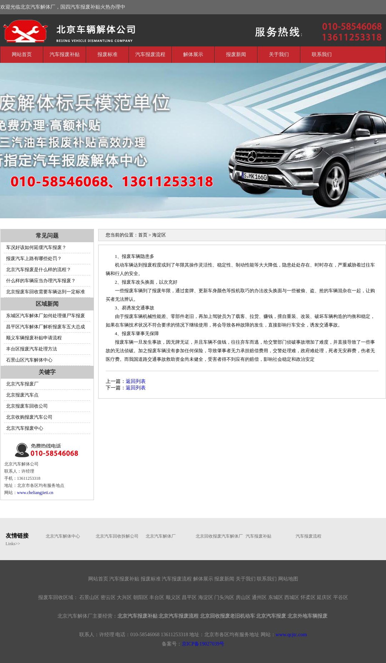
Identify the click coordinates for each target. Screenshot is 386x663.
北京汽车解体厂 (53, 29)
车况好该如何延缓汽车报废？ (36, 247)
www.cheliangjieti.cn (35, 492)
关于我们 (279, 54)
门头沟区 (224, 597)
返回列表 (136, 381)
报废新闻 (236, 54)
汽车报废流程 (150, 54)
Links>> (13, 543)
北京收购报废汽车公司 (29, 417)
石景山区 (89, 597)
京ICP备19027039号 (203, 644)
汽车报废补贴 (65, 54)
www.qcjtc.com (291, 634)
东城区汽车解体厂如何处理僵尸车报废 (45, 315)
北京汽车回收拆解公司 (117, 536)
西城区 (291, 597)
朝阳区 (140, 597)
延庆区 (324, 597)
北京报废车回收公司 (27, 406)
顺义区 (173, 597)
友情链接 (17, 536)
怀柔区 (308, 597)
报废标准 (107, 54)
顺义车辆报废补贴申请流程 (34, 337)
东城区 (275, 597)
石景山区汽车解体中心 (29, 360)
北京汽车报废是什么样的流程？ (38, 269)
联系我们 (322, 54)
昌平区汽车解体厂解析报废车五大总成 (45, 326)
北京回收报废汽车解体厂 (217, 536)
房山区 (243, 597)
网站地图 (288, 579)
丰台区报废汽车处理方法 (31, 349)
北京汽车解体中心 (63, 536)
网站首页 (22, 54)
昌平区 (189, 597)
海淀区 (205, 597)
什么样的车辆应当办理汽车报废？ (41, 280)
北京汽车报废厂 (22, 384)
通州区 (259, 597)
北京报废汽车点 (22, 395)
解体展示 (193, 54)
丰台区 (156, 597)
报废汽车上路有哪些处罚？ (34, 258)
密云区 (108, 597)
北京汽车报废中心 (24, 428)
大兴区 (124, 597)
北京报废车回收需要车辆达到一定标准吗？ (44, 293)
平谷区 (340, 597)
